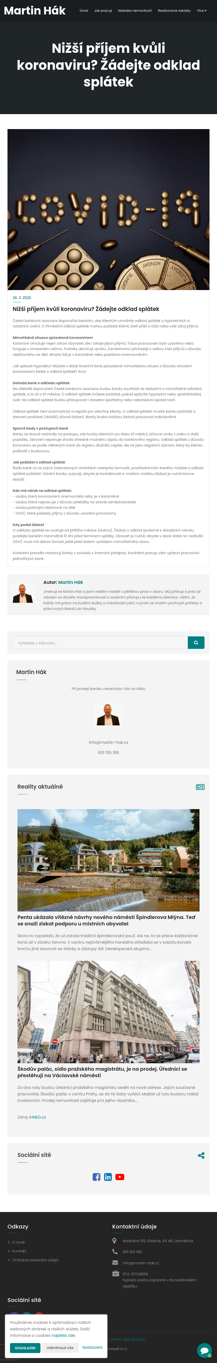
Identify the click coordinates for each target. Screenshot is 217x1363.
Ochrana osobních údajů (35, 1260)
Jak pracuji (103, 10)
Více (202, 10)
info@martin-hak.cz (141, 1263)
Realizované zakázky (174, 10)
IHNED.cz (37, 1117)
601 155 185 (132, 1251)
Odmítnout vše (60, 1347)
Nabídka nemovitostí (135, 10)
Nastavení (92, 1347)
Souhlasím (25, 1348)
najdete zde (63, 1335)
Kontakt (19, 1251)
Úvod (84, 10)
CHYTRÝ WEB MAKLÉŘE (127, 1339)
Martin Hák (70, 582)
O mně (18, 1242)
